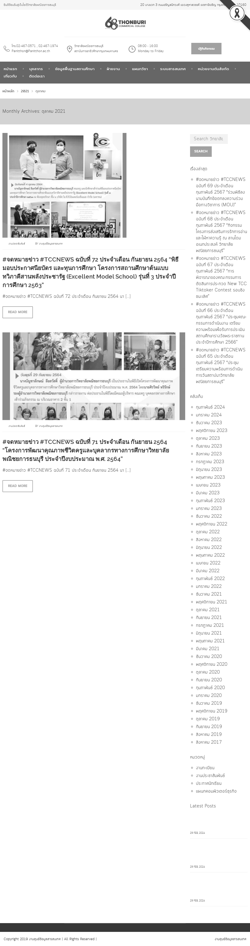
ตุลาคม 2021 (208, 610)
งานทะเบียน (205, 768)
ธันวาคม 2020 (209, 657)
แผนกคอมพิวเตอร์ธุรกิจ (216, 791)
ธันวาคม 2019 (209, 703)
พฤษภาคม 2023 (210, 477)
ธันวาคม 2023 (209, 423)
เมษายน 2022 (208, 563)
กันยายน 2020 (209, 680)
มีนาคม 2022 (208, 571)
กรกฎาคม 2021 (210, 625)
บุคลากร (36, 69)
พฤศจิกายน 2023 (211, 431)
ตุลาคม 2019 (208, 719)
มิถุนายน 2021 (209, 633)
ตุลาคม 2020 (208, 672)
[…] (128, 296)
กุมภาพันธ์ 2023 (210, 501)
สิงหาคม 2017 (209, 742)
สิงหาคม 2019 (209, 734)
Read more (17, 312)
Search (201, 151)
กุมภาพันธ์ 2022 (210, 579)
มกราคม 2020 (209, 696)
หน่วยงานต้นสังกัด (213, 69)
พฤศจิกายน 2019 (211, 711)
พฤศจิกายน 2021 (211, 602)
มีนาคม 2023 (208, 493)
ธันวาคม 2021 (209, 594)
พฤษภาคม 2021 (210, 641)
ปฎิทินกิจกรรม (206, 49)
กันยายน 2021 (209, 618)
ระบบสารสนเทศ (173, 69)
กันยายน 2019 (209, 727)
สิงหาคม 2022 (209, 540)
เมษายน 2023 (208, 485)
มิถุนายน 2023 (209, 470)
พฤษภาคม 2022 (210, 555)
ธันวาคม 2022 (209, 516)
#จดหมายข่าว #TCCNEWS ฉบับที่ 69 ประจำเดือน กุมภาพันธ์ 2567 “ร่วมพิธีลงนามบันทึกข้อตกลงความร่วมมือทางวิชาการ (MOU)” (221, 192)
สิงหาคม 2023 (209, 454)
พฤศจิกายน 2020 (211, 664)
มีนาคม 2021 (208, 649)
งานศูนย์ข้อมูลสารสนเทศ (51, 243)
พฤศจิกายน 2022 (211, 524)
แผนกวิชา (140, 69)
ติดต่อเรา (37, 76)
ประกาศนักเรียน (208, 783)
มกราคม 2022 (209, 586)
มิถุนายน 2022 (209, 547)
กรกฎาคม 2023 (210, 462)
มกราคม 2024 (209, 415)
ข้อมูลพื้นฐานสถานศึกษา (75, 69)
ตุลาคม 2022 (208, 532)
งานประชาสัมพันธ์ (17, 243)
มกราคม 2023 (209, 509)
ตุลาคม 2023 (208, 438)
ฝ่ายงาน (113, 69)
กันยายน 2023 (209, 446)
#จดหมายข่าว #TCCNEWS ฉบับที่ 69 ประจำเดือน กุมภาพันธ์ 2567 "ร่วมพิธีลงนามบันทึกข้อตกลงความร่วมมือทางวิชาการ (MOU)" (218, 821)
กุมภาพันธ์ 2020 (210, 688)
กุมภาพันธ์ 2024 (210, 407)
